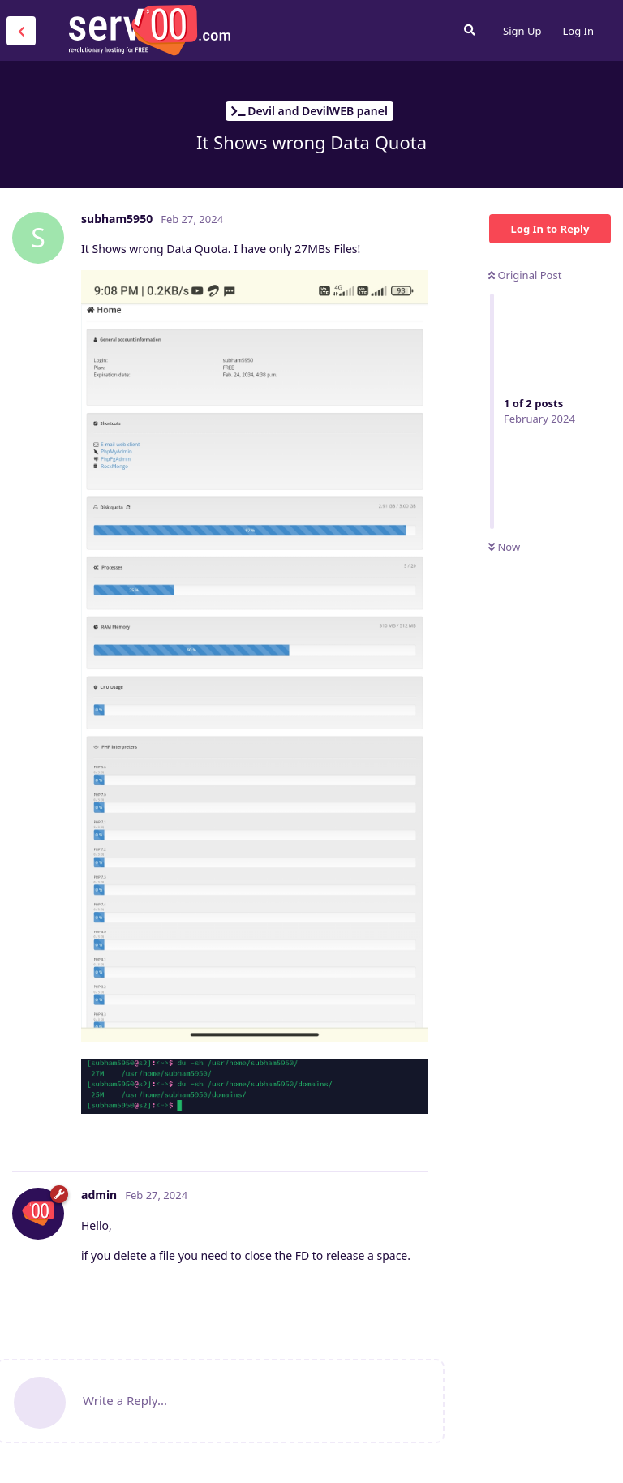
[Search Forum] (469, 30)
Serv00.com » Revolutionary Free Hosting (149, 30)
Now (504, 546)
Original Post (524, 275)
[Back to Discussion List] (21, 30)
